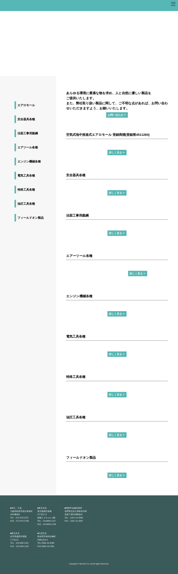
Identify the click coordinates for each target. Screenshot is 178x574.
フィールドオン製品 (30, 217)
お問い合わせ (115, 115)
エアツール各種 (27, 147)
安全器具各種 (26, 119)
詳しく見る (115, 152)
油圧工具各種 (26, 203)
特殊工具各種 (26, 189)
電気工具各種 (26, 175)
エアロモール (26, 105)
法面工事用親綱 (27, 133)
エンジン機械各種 (29, 161)
